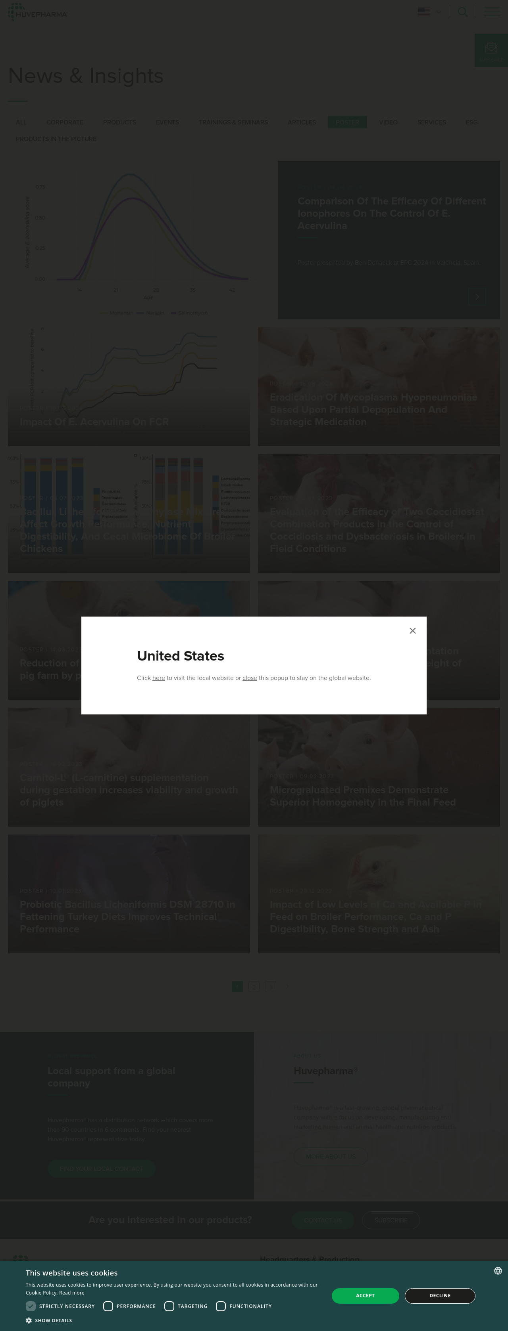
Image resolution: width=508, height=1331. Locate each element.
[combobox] (498, 1271)
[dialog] (254, 1296)
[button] (173, 1320)
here (158, 678)
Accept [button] (365, 1295)
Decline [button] (439, 1295)
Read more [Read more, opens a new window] (72, 1292)
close (249, 678)
